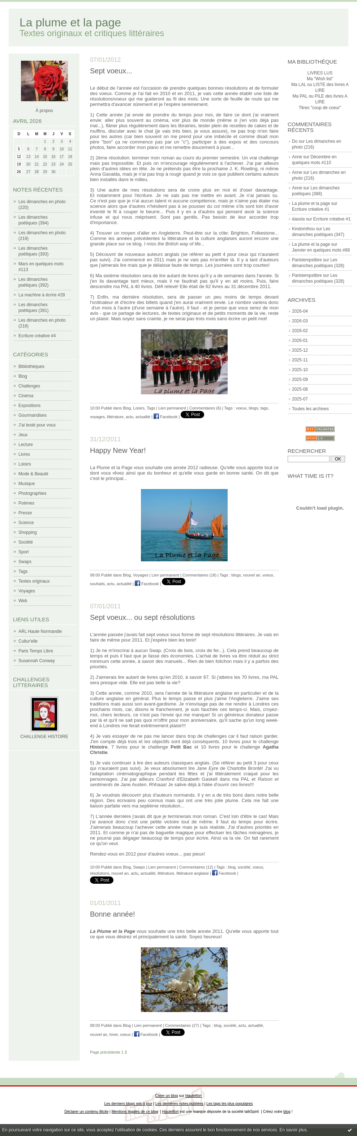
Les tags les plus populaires (229, 1104)
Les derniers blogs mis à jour (128, 1104)
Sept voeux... (111, 71)
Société (25, 542)
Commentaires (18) (199, 575)
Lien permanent (172, 408)
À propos (44, 110)
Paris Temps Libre (35, 650)
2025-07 (300, 399)
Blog (22, 376)
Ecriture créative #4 (37, 335)
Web (22, 600)
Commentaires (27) (182, 1025)
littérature (115, 417)
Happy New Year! (118, 450)
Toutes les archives (310, 408)
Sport (23, 551)
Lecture (25, 444)
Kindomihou (303, 228)
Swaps (24, 561)
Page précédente (105, 1052)
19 (19, 164)
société (244, 867)
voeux (241, 408)
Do (294, 141)
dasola (298, 219)
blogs (253, 408)
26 (19, 172)
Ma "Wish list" (320, 78)
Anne (297, 156)
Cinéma (25, 395)
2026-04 (300, 311)
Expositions (29, 405)
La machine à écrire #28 (41, 294)
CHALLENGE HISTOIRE (44, 736)
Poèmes (26, 503)
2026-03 (300, 320)
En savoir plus (292, 1129)
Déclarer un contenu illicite (86, 1112)
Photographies (32, 493)
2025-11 (300, 360)
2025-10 (300, 369)
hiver (113, 1034)
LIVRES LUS (319, 73)
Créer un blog (166, 1096)
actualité (143, 417)
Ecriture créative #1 (310, 209)
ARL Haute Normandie (40, 631)
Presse (25, 512)
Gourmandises (32, 415)
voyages (97, 417)
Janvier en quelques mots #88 (321, 250)
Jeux (22, 434)
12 (19, 157)
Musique (26, 483)
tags (264, 408)
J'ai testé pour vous (37, 425)
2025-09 (300, 379)
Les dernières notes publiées (179, 1104)
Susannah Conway (36, 660)
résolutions (99, 873)
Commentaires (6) (205, 408)
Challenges (29, 386)
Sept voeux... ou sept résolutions (142, 617)
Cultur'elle (28, 641)
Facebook (165, 417)
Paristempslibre (307, 259)
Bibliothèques (31, 366)
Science (26, 522)
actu (129, 417)
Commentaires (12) (196, 867)
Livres (24, 454)
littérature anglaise (192, 873)
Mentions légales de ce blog (135, 1112)
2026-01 (300, 340)
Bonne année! (112, 914)
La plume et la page (70, 22)
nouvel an (252, 575)
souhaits (97, 584)
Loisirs (24, 464)
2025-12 (300, 350)
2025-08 (300, 389)
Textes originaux (34, 581)
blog (232, 867)
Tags (22, 571)
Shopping (27, 532)
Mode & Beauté (33, 473)
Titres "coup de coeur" (320, 107)
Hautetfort (193, 1096)
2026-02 (300, 330)
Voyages (26, 590)
